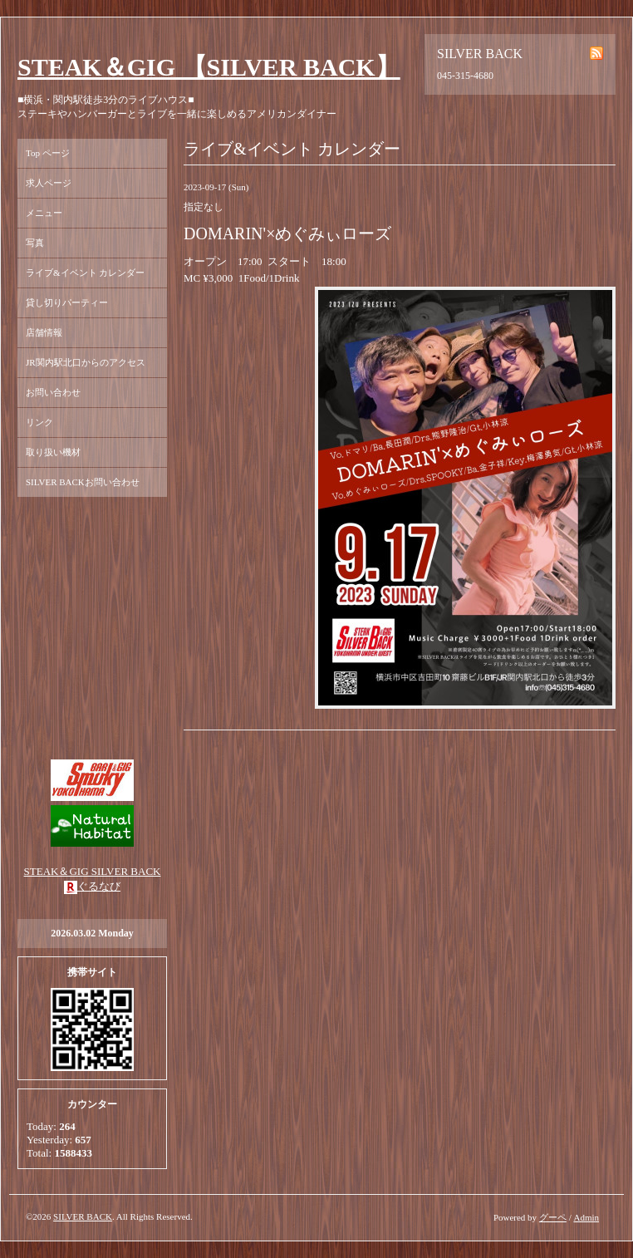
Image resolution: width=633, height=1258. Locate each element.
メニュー (44, 213)
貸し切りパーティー (67, 302)
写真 (35, 243)
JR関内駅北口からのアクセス (85, 362)
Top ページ (48, 153)
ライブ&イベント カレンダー (85, 273)
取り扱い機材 (53, 452)
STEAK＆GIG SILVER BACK (92, 871)
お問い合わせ (53, 392)
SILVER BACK (82, 1216)
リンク (39, 422)
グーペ (553, 1217)
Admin (586, 1217)
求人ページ (48, 183)
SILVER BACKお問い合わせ (83, 482)
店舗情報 (44, 332)
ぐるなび (98, 886)
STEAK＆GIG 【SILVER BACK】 (208, 67)
